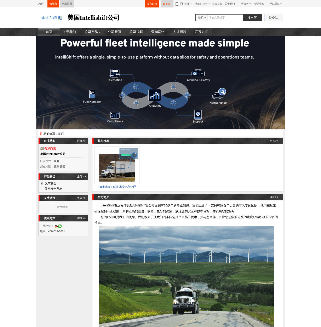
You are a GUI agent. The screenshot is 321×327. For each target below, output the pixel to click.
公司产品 (93, 32)
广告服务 (244, 3)
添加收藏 (217, 3)
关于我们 (230, 3)
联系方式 (201, 32)
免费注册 (67, 3)
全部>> (81, 176)
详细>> (81, 140)
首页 (49, 32)
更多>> (81, 197)
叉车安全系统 (53, 188)
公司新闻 (114, 32)
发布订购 (152, 3)
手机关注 (183, 3)
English (167, 3)
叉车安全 (50, 183)
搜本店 (252, 17)
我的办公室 (201, 3)
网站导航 (275, 3)
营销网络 (158, 32)
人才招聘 (179, 32)
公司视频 (136, 32)
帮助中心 (259, 3)
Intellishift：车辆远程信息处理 (117, 186)
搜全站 (273, 18)
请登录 (53, 3)
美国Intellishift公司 (52, 154)
